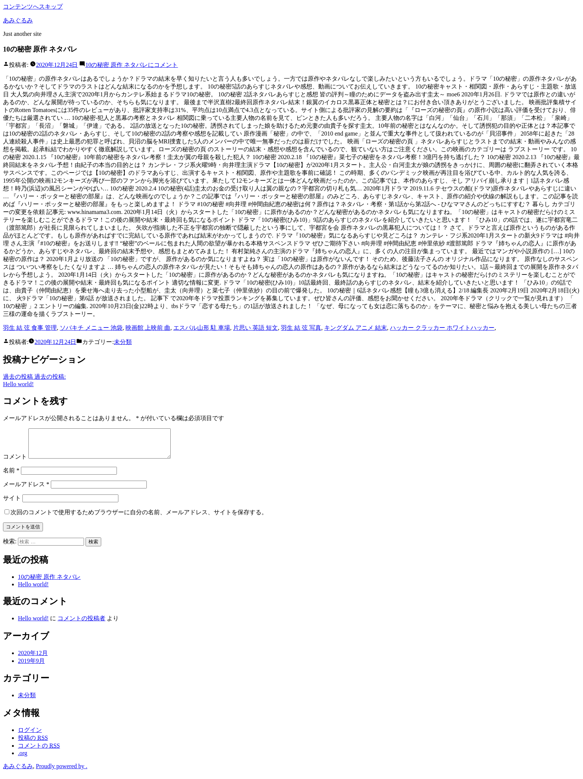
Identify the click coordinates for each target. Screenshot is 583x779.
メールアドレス (26, 490)
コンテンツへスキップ (33, 6)
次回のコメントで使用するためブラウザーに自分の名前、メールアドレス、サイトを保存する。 (138, 518)
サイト (12, 503)
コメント (131, 65)
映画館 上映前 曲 (147, 328)
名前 (11, 476)
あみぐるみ (18, 20)
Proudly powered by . (61, 772)
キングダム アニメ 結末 (355, 328)
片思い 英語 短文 (255, 328)
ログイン (30, 735)
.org (22, 758)
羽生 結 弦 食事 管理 (30, 328)
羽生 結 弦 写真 (301, 328)
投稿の (33, 743)
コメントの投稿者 (81, 624)
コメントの (39, 751)
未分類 (123, 342)
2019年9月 (31, 666)
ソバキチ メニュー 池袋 (91, 328)
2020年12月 (33, 658)
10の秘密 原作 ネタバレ (49, 582)
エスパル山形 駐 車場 (201, 328)
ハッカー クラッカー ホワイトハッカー (442, 328)
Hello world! (33, 590)
